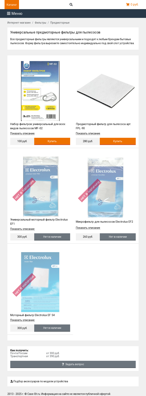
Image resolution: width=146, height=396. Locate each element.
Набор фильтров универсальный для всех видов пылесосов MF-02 (37, 126)
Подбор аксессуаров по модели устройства (39, 381)
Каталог (12, 4)
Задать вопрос (73, 364)
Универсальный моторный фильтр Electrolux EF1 (39, 222)
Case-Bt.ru (33, 393)
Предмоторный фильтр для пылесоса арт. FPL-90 (103, 126)
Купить (52, 141)
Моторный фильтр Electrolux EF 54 (32, 315)
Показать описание (22, 133)
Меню (14, 13)
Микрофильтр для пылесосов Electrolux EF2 (104, 221)
